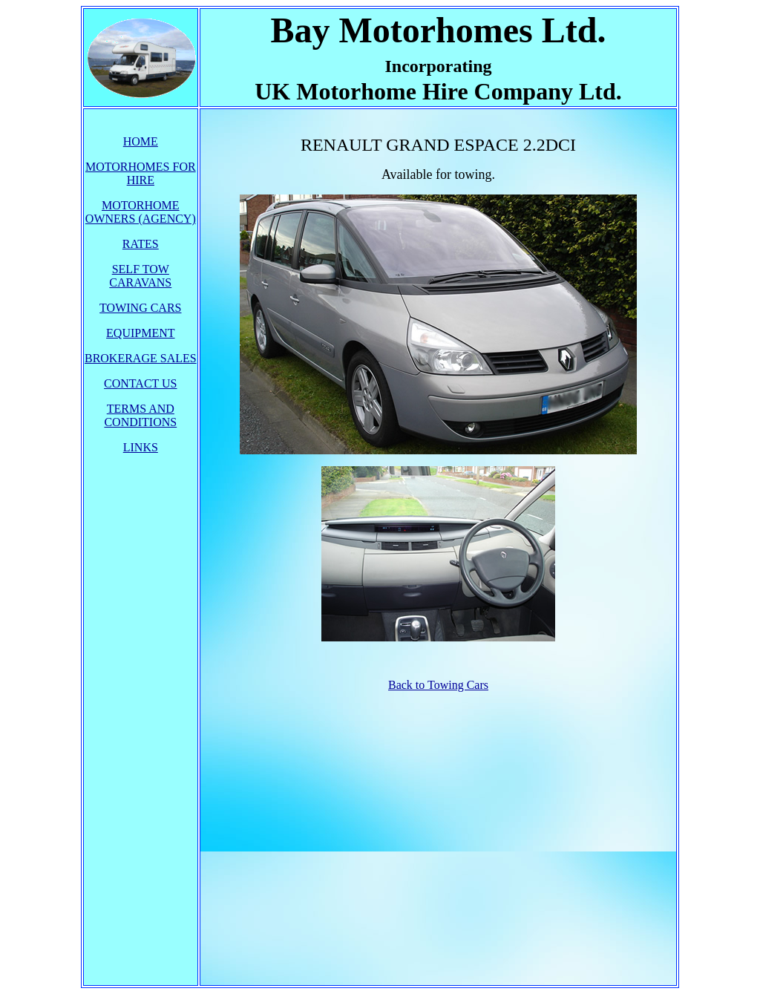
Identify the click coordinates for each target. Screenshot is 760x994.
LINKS (140, 447)
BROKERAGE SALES (141, 358)
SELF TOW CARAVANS (140, 276)
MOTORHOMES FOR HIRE (140, 173)
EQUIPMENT (140, 333)
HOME (140, 141)
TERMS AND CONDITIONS (140, 415)
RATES (140, 244)
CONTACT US (140, 383)
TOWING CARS (140, 307)
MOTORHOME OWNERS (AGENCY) (140, 212)
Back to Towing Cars (438, 685)
